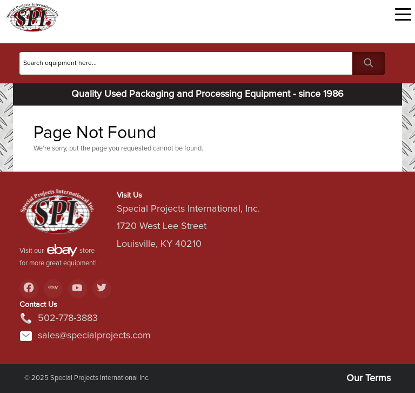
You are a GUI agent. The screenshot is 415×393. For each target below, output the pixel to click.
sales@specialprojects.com (85, 336)
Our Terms (368, 378)
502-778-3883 (58, 318)
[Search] (186, 63)
